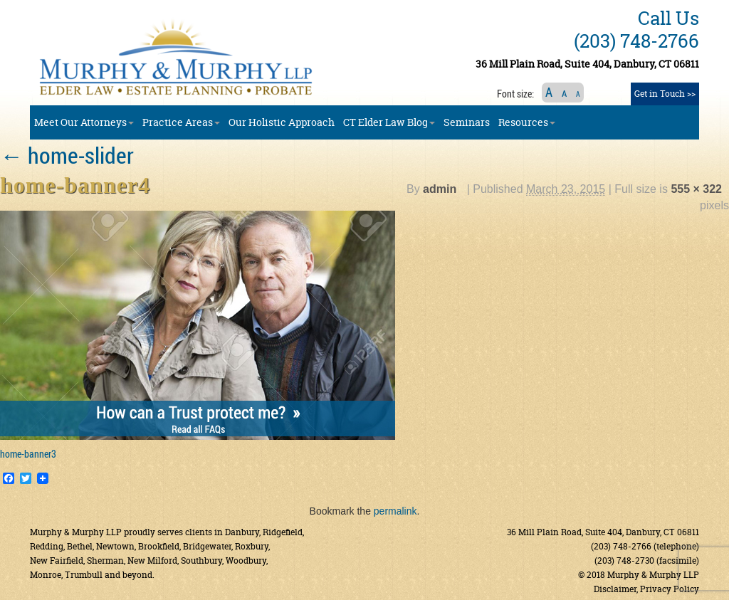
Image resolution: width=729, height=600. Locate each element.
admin (439, 189)
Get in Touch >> (665, 94)
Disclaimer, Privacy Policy (646, 589)
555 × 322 (696, 189)
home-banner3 (28, 453)
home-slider (67, 155)
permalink (395, 511)
